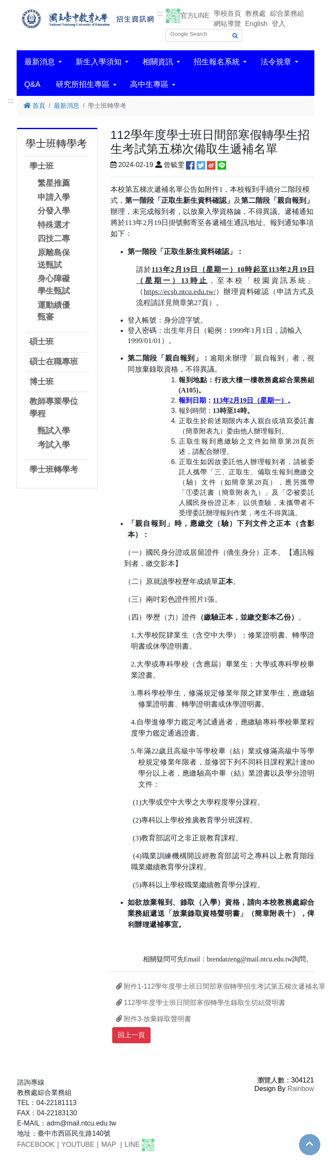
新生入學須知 (98, 62)
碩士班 (41, 341)
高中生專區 (149, 84)
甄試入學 (54, 430)
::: (160, 13)
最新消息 (39, 62)
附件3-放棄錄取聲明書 (154, 1018)
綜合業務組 (287, 13)
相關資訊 (157, 62)
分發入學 (54, 210)
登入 (278, 23)
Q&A (32, 84)
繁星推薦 (54, 183)
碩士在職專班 (53, 361)
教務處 (255, 13)
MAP (108, 1145)
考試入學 (54, 444)
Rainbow (300, 1088)
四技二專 (54, 238)
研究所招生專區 (83, 84)
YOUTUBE (77, 1145)
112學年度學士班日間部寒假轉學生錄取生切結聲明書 (200, 1002)
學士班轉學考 (53, 469)
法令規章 (276, 62)
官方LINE (194, 15)
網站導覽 (227, 23)
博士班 (41, 381)
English (256, 23)
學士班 (41, 166)
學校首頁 (227, 13)
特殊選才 (54, 224)
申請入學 (54, 197)
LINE (132, 1145)
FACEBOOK (36, 1145)
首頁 (34, 105)
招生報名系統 (217, 62)
